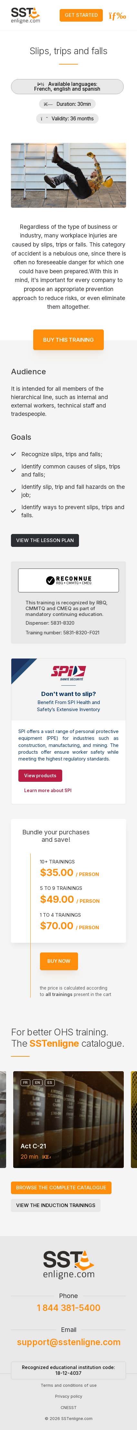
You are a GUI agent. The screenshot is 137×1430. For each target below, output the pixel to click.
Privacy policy (68, 1404)
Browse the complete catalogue (61, 1187)
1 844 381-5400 (69, 1316)
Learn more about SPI (48, 790)
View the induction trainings (55, 1205)
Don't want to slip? (68, 694)
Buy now (67, 961)
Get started (81, 15)
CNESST (69, 1415)
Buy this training (68, 331)
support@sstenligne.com (69, 1350)
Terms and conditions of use (69, 1393)
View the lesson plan (45, 532)
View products (40, 775)
